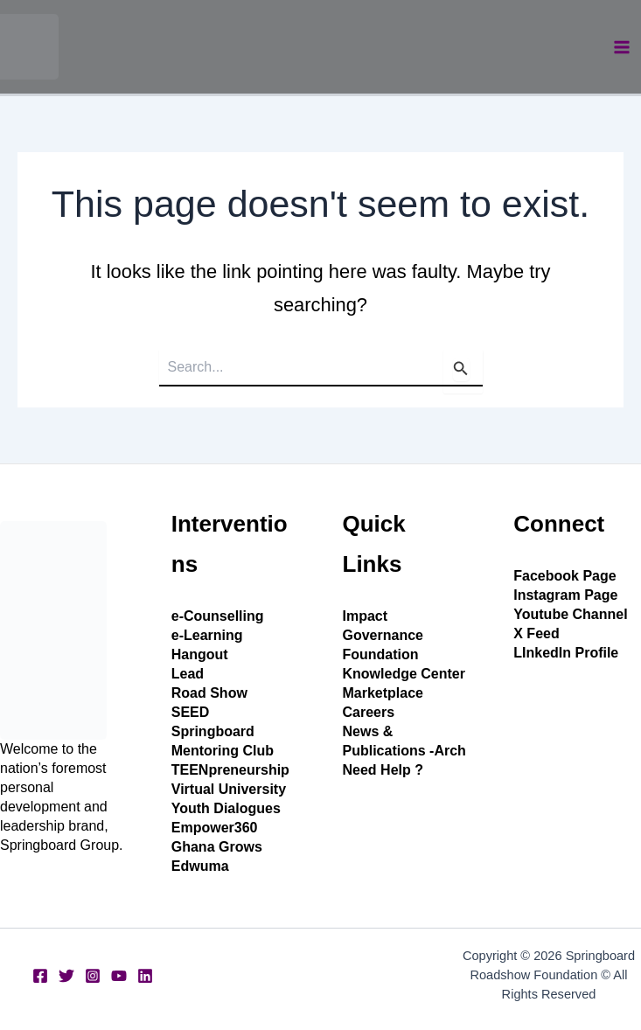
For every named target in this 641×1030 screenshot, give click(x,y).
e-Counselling (217, 616)
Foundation (381, 654)
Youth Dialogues (226, 808)
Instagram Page (565, 595)
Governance (383, 635)
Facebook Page (564, 575)
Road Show (209, 693)
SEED (190, 712)
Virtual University (228, 789)
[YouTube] (119, 976)
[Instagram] (93, 976)
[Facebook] (40, 976)
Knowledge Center (404, 673)
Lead (187, 673)
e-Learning (207, 635)
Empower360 (214, 827)
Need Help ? (383, 769)
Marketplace (383, 693)
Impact (365, 616)
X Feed (536, 633)
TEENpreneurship (230, 769)
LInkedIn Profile (565, 652)
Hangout (199, 654)
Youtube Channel (570, 614)
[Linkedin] (145, 976)
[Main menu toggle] (622, 47)
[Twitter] (66, 976)
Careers (369, 712)
